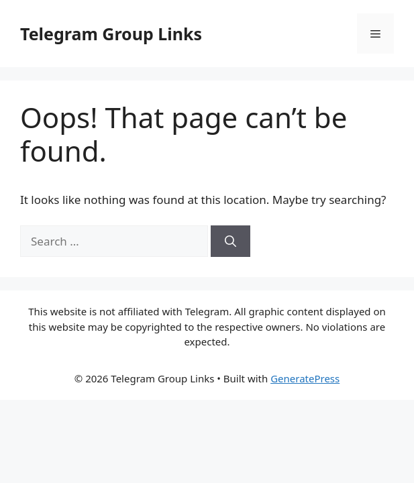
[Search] (230, 241)
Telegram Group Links (111, 33)
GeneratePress (305, 378)
